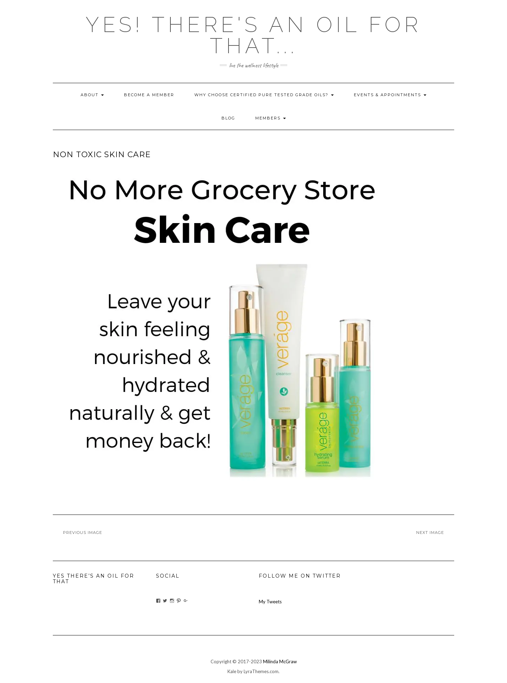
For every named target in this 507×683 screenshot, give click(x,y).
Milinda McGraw (280, 661)
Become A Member (149, 94)
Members (270, 118)
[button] (222, 333)
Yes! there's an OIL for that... (253, 35)
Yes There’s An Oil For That (93, 578)
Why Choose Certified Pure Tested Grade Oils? (264, 94)
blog (228, 118)
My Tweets (270, 601)
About (92, 94)
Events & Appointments (390, 94)
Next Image (430, 532)
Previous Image (82, 532)
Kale (231, 671)
